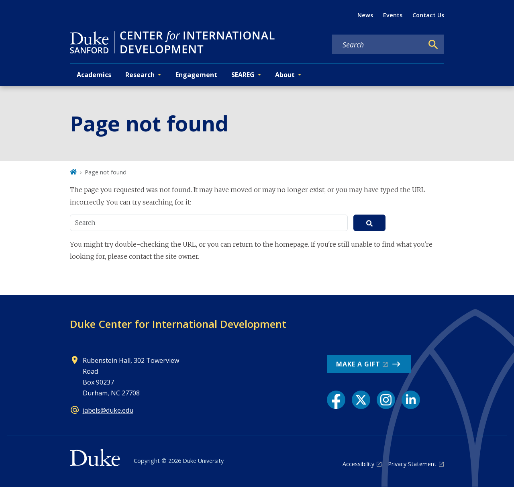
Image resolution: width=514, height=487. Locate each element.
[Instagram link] (386, 400)
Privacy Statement (412, 464)
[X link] (361, 400)
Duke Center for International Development (178, 324)
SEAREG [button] (243, 74)
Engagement (196, 74)
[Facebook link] (336, 400)
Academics (94, 74)
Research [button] (140, 74)
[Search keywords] (377, 44)
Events (392, 15)
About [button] (285, 74)
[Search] (433, 44)
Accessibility (358, 464)
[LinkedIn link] (411, 400)
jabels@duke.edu (108, 410)
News (365, 15)
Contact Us (428, 15)
